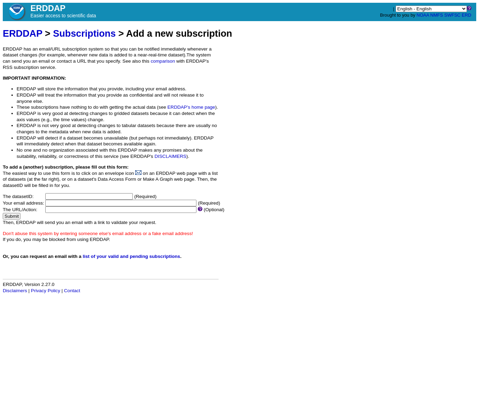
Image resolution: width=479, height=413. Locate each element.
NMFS (436, 15)
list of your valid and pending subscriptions (131, 256)
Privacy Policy (45, 290)
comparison (163, 61)
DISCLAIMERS (170, 156)
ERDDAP (22, 33)
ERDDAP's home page (191, 107)
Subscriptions (84, 33)
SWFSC (452, 15)
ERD (466, 15)
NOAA (422, 15)
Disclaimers (15, 290)
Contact (72, 290)
